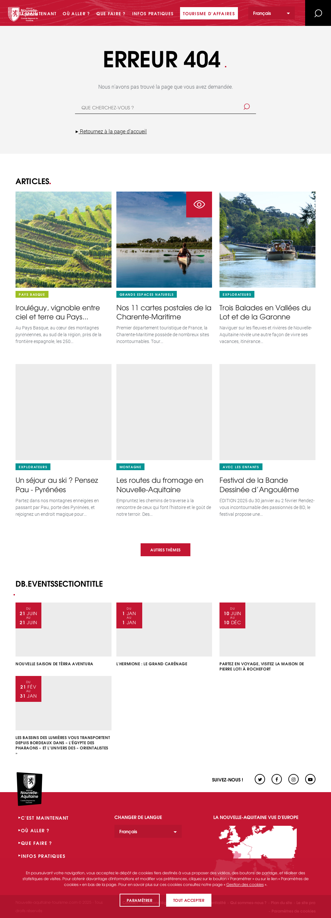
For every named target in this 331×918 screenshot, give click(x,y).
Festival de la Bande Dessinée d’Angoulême (259, 484)
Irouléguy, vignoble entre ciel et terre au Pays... (58, 312)
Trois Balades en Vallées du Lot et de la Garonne (265, 312)
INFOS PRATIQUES (43, 856)
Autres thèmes (165, 550)
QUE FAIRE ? (36, 843)
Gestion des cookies (245, 884)
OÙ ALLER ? (35, 830)
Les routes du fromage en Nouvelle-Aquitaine (159, 484)
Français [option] (262, 12)
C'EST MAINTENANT (45, 817)
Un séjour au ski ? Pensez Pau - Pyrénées (57, 484)
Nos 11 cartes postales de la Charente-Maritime (163, 312)
